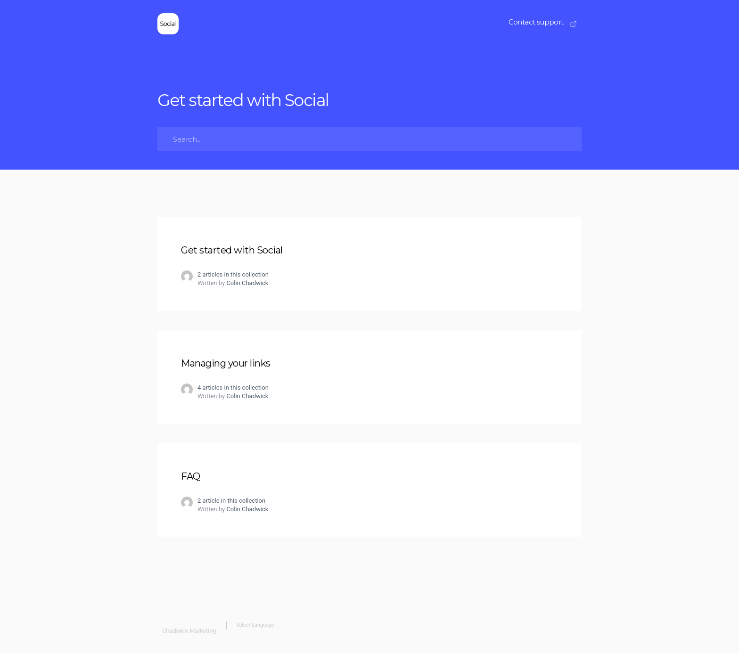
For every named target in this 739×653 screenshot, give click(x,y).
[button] (543, 24)
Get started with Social (232, 250)
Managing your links (226, 363)
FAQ (190, 476)
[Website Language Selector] (330, 625)
